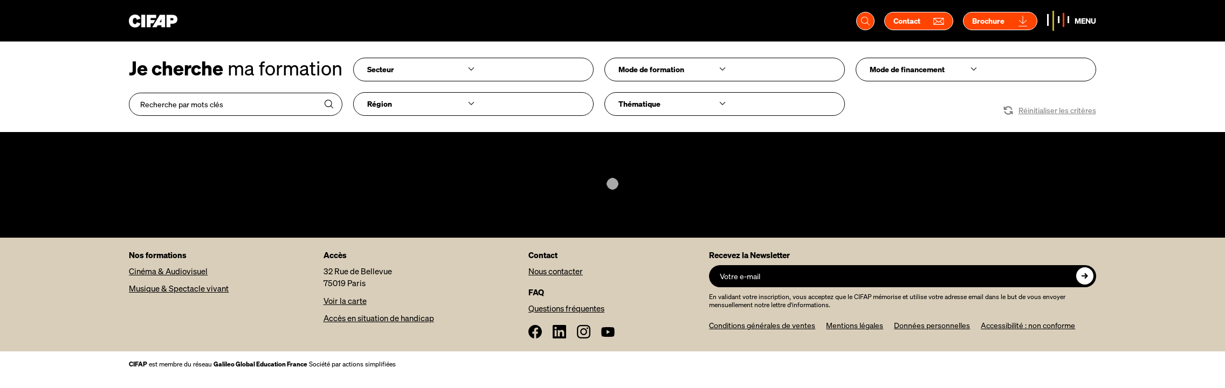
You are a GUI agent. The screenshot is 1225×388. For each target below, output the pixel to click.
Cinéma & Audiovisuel (168, 271)
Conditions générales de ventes (762, 325)
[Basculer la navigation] (1071, 21)
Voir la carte (345, 300)
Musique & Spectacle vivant (179, 288)
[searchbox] (417, 69)
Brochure (1000, 21)
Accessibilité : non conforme (1028, 325)
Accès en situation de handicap (379, 318)
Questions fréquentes (566, 308)
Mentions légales (854, 325)
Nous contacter (555, 271)
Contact (918, 21)
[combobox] (473, 69)
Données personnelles (932, 325)
